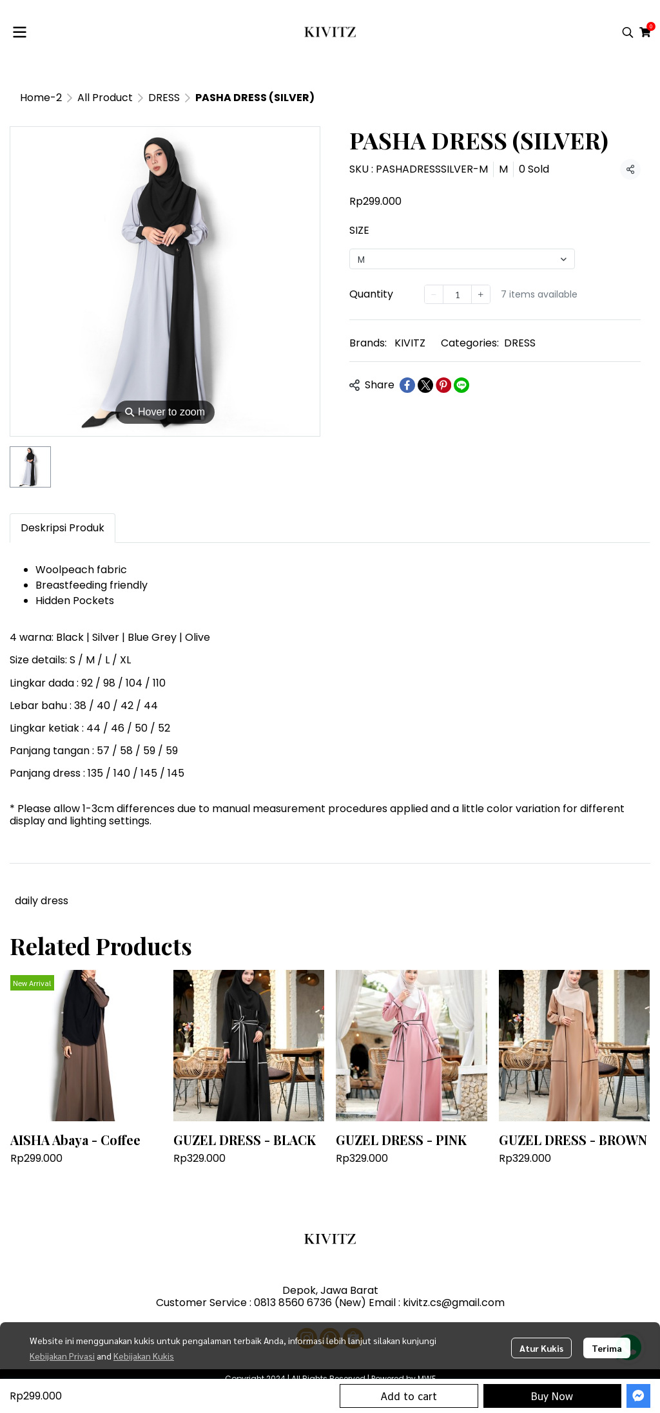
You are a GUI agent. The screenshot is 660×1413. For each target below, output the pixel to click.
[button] (628, 32)
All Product (105, 97)
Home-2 (41, 97)
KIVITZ (409, 343)
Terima (607, 1348)
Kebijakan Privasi (62, 1355)
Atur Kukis (541, 1348)
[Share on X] (425, 385)
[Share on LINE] (461, 385)
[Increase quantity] (481, 294)
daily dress (41, 900)
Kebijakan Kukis (143, 1355)
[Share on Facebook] (407, 385)
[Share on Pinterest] (443, 385)
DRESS (164, 97)
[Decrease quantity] (434, 294)
